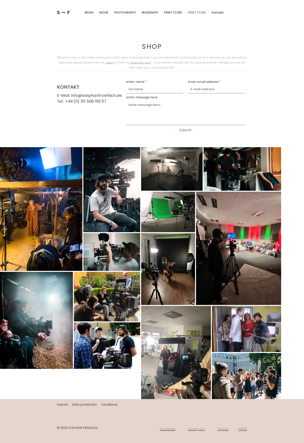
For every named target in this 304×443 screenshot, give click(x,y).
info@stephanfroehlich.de (96, 95)
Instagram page (140, 62)
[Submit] (185, 130)
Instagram (196, 428)
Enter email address (203, 81)
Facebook (167, 428)
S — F (63, 12)
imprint (62, 404)
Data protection (84, 404)
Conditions (109, 404)
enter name (135, 81)
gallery (109, 62)
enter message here (141, 97)
